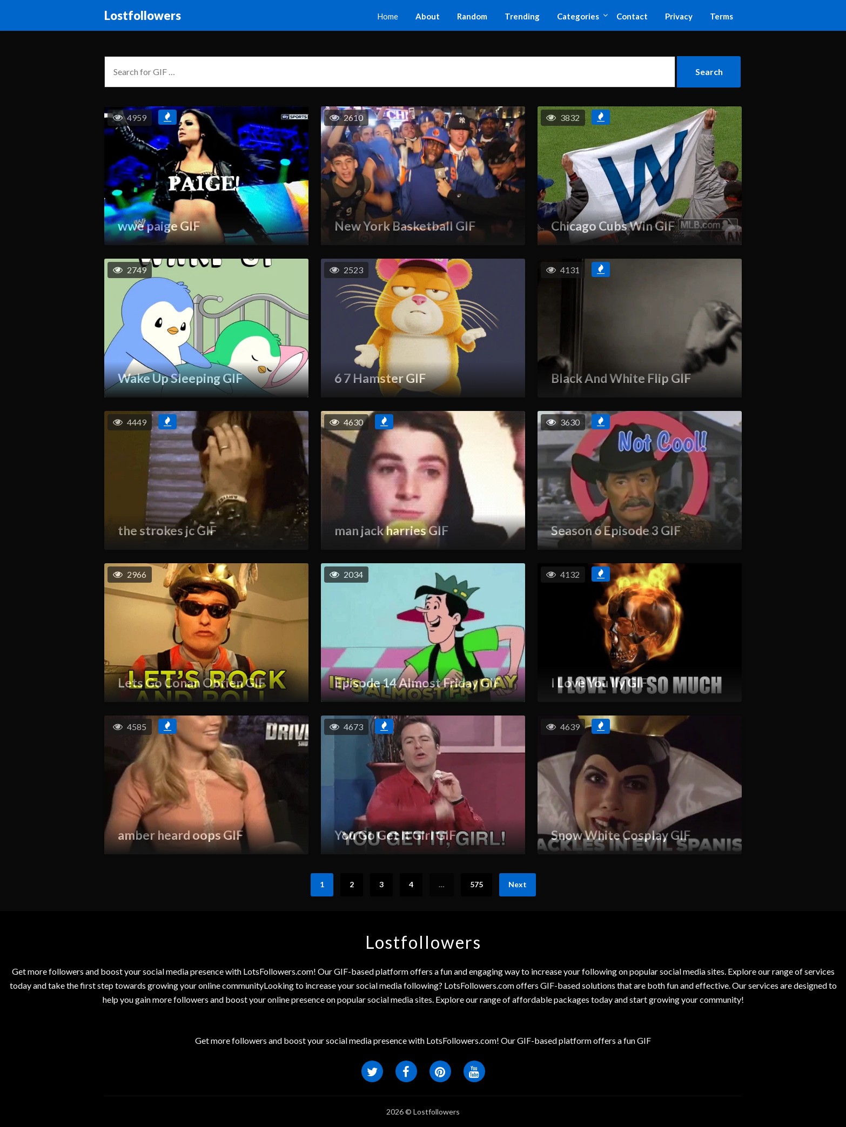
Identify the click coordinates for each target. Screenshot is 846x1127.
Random (472, 16)
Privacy (679, 16)
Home (387, 16)
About (427, 16)
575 (476, 884)
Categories (578, 16)
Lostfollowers (142, 15)
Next (517, 884)
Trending (522, 16)
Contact (632, 16)
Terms (721, 16)
